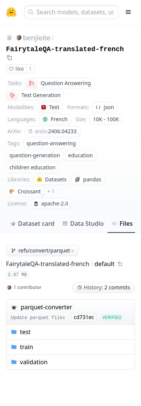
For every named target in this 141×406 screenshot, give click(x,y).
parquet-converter (46, 307)
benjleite (36, 37)
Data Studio (83, 223)
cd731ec (84, 317)
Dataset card (32, 223)
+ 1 (51, 191)
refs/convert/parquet (43, 250)
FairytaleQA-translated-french (65, 49)
